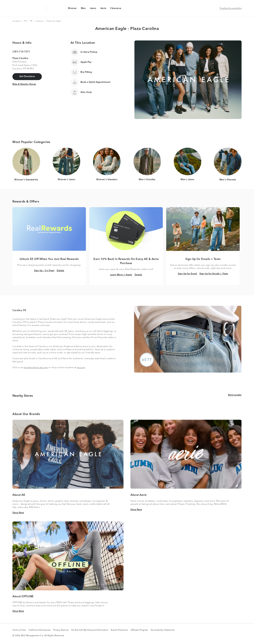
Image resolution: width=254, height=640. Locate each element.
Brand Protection (119, 630)
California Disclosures (39, 630)
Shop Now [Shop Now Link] (18, 512)
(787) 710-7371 (21, 52)
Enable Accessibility (231, 8)
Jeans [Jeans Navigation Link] (93, 9)
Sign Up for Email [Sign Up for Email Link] (187, 273)
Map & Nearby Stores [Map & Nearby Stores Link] (24, 84)
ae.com (81, 367)
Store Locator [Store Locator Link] (235, 394)
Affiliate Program (139, 630)
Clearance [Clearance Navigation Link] (115, 9)
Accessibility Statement (163, 630)
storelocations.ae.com (35, 367)
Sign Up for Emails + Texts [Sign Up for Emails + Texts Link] (213, 273)
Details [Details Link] (60, 270)
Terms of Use (19, 630)
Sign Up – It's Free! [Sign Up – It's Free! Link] (44, 270)
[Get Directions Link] (27, 76)
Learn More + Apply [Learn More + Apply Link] (121, 274)
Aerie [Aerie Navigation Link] (103, 9)
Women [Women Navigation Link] (72, 9)
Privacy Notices (61, 630)
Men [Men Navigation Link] (83, 9)
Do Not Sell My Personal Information (89, 630)
